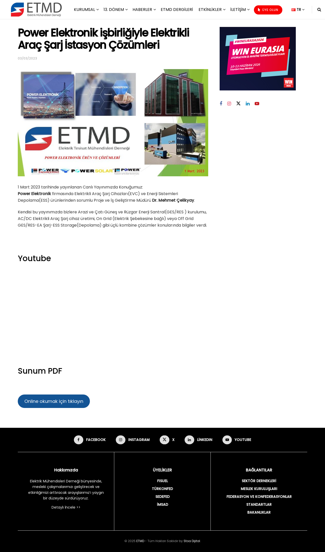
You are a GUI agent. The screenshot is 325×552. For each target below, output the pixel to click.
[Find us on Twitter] (238, 104)
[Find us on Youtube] (257, 104)
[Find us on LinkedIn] (198, 440)
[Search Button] (319, 9)
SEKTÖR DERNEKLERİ (259, 480)
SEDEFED (162, 496)
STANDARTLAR (259, 504)
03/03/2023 (27, 58)
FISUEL (162, 480)
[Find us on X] (167, 440)
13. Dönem (114, 9)
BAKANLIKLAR (259, 512)
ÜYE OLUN (268, 10)
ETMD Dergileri (177, 9)
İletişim (238, 9)
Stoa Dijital (192, 541)
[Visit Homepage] (36, 10)
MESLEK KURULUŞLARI (259, 488)
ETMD (140, 541)
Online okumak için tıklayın (53, 401)
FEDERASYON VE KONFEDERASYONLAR (259, 496)
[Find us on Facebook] (221, 104)
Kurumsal (84, 9)
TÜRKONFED (162, 488)
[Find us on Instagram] (229, 104)
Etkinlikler (210, 9)
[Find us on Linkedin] (248, 104)
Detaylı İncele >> (66, 507)
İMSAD (162, 504)
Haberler (142, 9)
